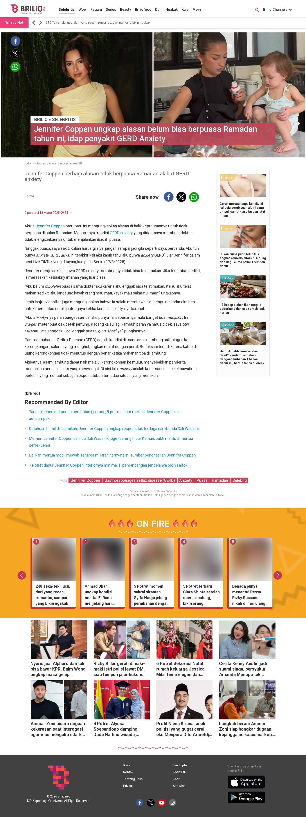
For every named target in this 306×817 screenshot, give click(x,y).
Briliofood (143, 9)
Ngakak (172, 9)
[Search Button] (257, 10)
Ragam (96, 9)
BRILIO (41, 119)
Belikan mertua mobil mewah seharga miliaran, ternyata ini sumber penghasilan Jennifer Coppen (112, 455)
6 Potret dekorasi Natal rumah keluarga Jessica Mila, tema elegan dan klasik (180, 669)
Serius (111, 9)
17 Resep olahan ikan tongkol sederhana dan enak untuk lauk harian (242, 308)
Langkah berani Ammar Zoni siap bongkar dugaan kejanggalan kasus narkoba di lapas (246, 729)
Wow (82, 9)
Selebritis (67, 9)
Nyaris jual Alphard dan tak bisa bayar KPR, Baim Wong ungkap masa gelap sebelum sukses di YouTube (58, 669)
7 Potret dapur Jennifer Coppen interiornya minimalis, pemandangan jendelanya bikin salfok (108, 465)
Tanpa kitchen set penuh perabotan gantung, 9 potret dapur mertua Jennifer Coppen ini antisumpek (104, 415)
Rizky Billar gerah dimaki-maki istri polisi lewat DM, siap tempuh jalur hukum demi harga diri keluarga (119, 669)
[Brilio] (28, 9)
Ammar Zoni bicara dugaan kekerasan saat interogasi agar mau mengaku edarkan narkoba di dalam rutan (58, 729)
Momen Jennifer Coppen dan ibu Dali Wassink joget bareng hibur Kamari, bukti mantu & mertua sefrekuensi (111, 442)
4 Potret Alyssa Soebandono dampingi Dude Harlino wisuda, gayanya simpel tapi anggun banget (121, 729)
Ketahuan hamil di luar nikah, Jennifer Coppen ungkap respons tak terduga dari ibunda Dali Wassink (114, 428)
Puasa (202, 480)
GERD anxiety (121, 232)
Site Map (179, 786)
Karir (176, 779)
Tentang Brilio (133, 779)
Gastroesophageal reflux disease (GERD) (140, 480)
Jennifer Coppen (50, 226)
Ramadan (220, 480)
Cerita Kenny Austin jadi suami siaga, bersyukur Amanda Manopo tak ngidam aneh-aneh (243, 669)
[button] (34, 22)
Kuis (185, 9)
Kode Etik (179, 772)
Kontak (128, 772)
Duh (158, 9)
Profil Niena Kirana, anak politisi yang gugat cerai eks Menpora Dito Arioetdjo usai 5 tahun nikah (184, 729)
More (197, 9)
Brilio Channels (277, 9)
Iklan (126, 765)
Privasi (128, 786)
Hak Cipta (180, 765)
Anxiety (186, 480)
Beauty (125, 9)
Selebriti (239, 480)
